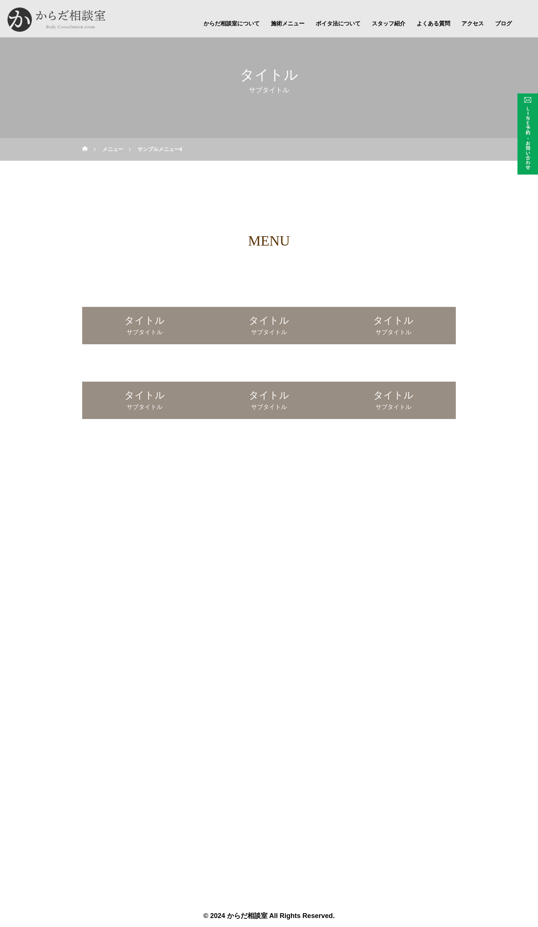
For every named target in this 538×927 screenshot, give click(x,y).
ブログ (503, 23)
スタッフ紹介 (388, 23)
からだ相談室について (232, 23)
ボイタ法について (338, 23)
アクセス (472, 23)
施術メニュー (287, 23)
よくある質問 (433, 23)
